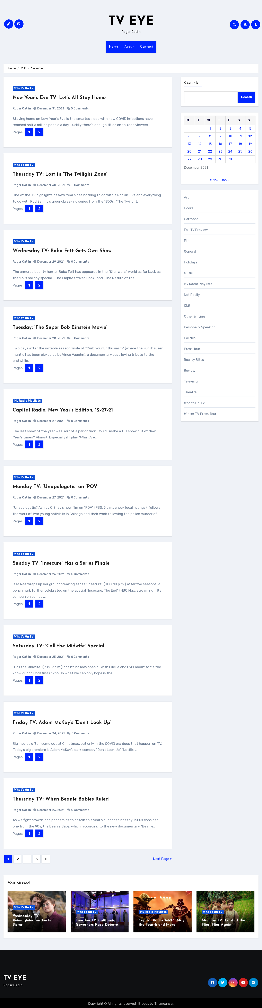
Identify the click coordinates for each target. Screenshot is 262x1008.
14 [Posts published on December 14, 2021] (199, 144)
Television (192, 381)
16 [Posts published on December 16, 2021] (220, 144)
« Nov (214, 180)
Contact (146, 46)
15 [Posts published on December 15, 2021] (210, 144)
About (129, 46)
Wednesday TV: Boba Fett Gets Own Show (62, 251)
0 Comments (80, 108)
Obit (187, 306)
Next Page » (162, 859)
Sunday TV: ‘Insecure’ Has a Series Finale (61, 563)
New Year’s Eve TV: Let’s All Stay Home (59, 97)
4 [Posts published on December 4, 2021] (240, 128)
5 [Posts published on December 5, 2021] (250, 128)
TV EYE (131, 22)
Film (187, 241)
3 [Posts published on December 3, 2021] (230, 128)
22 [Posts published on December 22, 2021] (210, 151)
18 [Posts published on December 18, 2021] (240, 144)
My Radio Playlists (27, 401)
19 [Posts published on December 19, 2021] (250, 144)
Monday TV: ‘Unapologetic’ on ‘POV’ (55, 486)
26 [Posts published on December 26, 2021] (250, 151)
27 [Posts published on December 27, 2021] (189, 159)
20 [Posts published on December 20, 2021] (189, 151)
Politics (190, 338)
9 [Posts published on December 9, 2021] (220, 136)
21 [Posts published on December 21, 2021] (199, 151)
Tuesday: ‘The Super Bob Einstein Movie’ (60, 327)
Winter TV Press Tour (200, 414)
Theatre (190, 392)
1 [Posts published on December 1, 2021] (210, 128)
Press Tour (192, 349)
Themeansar (163, 1002)
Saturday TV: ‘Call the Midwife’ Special (58, 646)
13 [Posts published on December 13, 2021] (189, 144)
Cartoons (191, 219)
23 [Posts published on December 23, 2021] (220, 151)
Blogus (143, 1002)
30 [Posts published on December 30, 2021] (220, 159)
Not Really (192, 295)
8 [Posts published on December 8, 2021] (210, 136)
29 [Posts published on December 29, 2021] (210, 159)
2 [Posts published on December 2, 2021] (220, 128)
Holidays (191, 262)
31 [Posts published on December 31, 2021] (230, 159)
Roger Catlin (22, 108)
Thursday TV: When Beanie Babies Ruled (61, 799)
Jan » (225, 180)
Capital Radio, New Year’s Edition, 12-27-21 (63, 410)
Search (191, 83)
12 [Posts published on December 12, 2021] (250, 136)
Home (113, 46)
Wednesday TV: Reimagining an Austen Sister (33, 920)
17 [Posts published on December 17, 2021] (230, 144)
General (190, 251)
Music (188, 273)
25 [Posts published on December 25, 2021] (240, 151)
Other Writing (194, 316)
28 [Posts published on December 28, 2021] (200, 159)
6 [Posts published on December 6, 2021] (189, 136)
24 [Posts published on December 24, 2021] (230, 151)
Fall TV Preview (196, 230)
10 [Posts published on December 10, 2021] (230, 136)
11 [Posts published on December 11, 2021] (240, 136)
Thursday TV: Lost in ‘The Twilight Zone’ (60, 174)
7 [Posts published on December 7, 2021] (200, 136)
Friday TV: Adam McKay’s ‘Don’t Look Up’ (62, 722)
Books (188, 208)
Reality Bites (194, 360)
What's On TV (24, 88)
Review (189, 370)
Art (186, 197)
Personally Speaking (200, 327)
